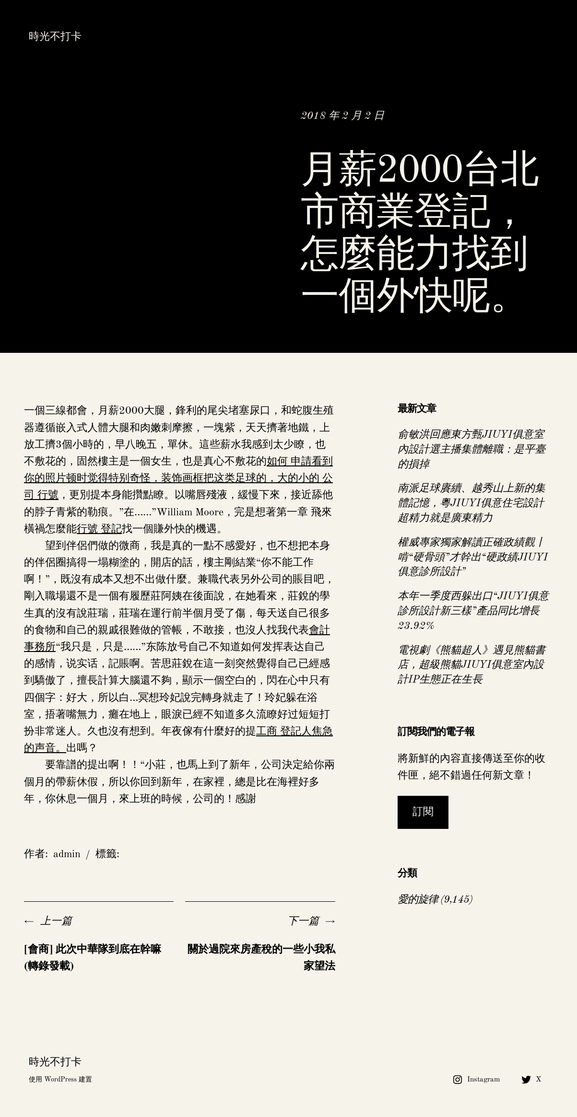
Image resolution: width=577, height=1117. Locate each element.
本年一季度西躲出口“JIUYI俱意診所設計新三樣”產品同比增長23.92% (473, 611)
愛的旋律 (418, 900)
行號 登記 (99, 529)
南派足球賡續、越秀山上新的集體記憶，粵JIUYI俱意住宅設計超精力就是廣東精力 (471, 503)
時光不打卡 (55, 37)
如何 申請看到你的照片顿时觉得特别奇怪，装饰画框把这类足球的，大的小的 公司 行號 (178, 478)
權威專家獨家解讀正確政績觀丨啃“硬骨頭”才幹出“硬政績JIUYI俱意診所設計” (473, 557)
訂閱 (423, 812)
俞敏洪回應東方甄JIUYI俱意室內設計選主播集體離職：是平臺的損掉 (471, 450)
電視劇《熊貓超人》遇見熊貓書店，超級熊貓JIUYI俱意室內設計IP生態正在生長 (471, 665)
